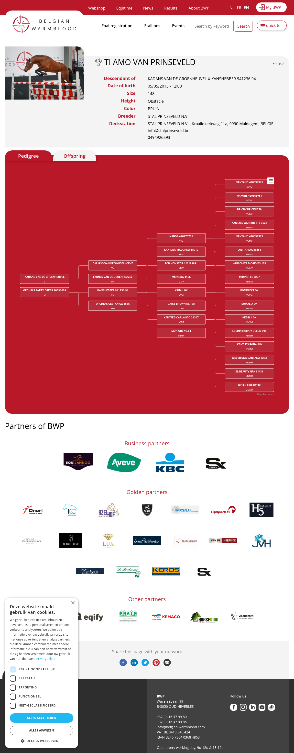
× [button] (73, 603)
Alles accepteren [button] (41, 718)
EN (246, 7)
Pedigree (28, 156)
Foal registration (117, 25)
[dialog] (41, 673)
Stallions (152, 25)
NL (231, 7)
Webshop (96, 8)
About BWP (199, 8)
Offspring (75, 156)
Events (178, 25)
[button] (41, 740)
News (148, 8)
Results (170, 8)
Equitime (124, 8)
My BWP (273, 7)
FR (239, 7)
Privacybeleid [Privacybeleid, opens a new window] (45, 659)
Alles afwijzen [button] (41, 730)
